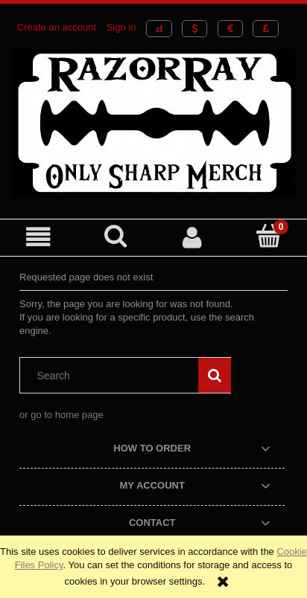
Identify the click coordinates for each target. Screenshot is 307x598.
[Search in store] (112, 375)
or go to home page (61, 414)
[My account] (192, 236)
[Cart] (268, 235)
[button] (38, 236)
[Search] (115, 235)
